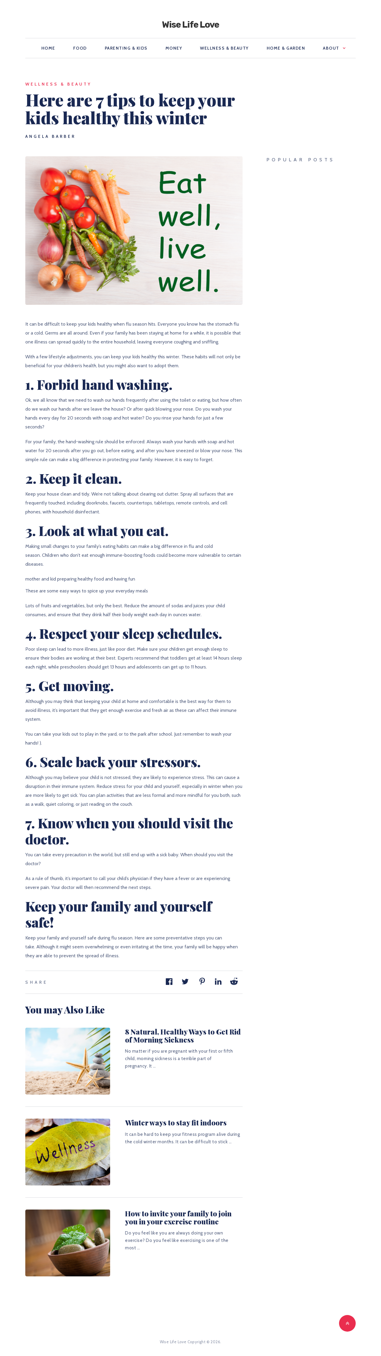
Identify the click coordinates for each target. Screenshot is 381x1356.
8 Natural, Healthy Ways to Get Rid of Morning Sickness (183, 1035)
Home (48, 48)
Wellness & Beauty (224, 48)
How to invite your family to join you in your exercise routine (178, 1217)
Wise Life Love (190, 24)
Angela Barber (50, 136)
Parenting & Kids (126, 48)
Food (80, 48)
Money (173, 48)
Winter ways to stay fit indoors (176, 1122)
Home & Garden (286, 48)
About (331, 48)
